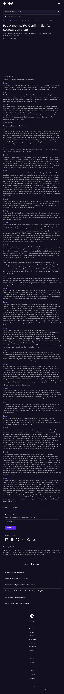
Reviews (49, 689)
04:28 (14, 122)
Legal (13, 689)
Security (18, 689)
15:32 (5, 478)
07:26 (5, 199)
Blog (32, 635)
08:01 (5, 223)
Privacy (28, 689)
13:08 (5, 388)
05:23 (5, 155)
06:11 (5, 171)
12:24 (5, 364)
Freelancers (32, 646)
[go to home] (32, 616)
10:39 (5, 302)
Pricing (32, 632)
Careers (32, 643)
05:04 (5, 147)
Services (32, 621)
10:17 (5, 288)
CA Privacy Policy (36, 689)
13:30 (5, 402)
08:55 (5, 245)
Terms (23, 689)
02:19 (5, 83)
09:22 (5, 261)
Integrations (32, 625)
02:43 (5, 93)
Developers (32, 639)
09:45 (5, 276)
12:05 (5, 350)
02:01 (12, 76)
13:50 (5, 416)
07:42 (5, 211)
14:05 (5, 428)
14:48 (5, 452)
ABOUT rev (32, 628)
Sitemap (44, 689)
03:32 (5, 104)
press (32, 650)
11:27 (5, 328)
